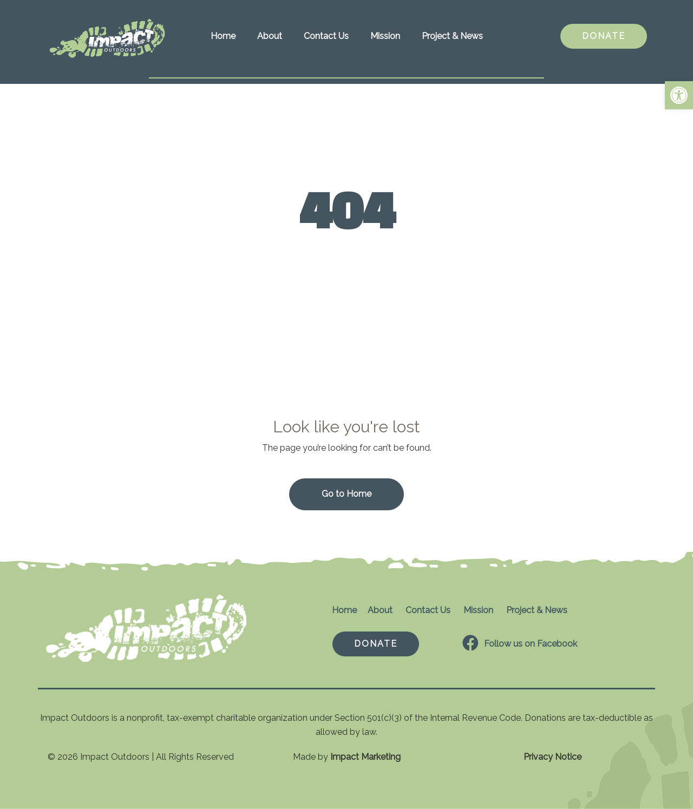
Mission (385, 36)
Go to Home (346, 494)
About (269, 36)
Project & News (452, 36)
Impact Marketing (365, 757)
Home (223, 36)
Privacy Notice (552, 757)
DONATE (603, 36)
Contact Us (326, 36)
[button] (679, 95)
